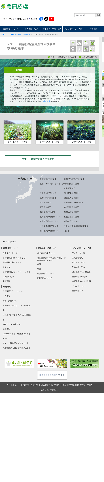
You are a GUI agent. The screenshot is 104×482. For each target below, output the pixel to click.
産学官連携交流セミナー (47, 253)
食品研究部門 (45, 202)
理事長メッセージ (10, 253)
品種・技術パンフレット (13, 301)
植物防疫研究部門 (71, 217)
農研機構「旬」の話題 (81, 272)
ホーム (3, 34)
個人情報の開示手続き (50, 390)
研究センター (25, 178)
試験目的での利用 (44, 278)
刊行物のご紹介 (78, 262)
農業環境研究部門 (71, 207)
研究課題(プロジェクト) (12, 291)
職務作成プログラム (45, 273)
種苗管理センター (71, 221)
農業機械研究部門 (71, 184)
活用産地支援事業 (89, 57)
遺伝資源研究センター (49, 193)
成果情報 (6, 329)
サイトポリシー (13, 385)
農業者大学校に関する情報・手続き (78, 385)
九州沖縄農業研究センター (75, 179)
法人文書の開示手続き (50, 385)
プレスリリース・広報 (73, 29)
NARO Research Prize (12, 324)
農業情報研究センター (49, 179)
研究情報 (7, 287)
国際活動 (6, 281)
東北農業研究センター (49, 221)
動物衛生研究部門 (47, 212)
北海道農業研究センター (50, 217)
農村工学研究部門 (71, 212)
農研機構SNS (77, 291)
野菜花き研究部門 (71, 198)
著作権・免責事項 (30, 385)
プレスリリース (78, 253)
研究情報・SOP (31, 29)
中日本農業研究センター (50, 226)
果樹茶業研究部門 (71, 193)
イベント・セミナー (80, 286)
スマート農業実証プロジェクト (19, 34)
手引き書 (46, 101)
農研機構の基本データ (12, 262)
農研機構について (10, 29)
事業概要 (19, 70)
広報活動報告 (77, 258)
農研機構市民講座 (79, 277)
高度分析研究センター (49, 198)
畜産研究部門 (45, 207)
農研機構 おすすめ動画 (81, 281)
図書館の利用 (8, 277)
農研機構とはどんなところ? (14, 258)
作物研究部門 (69, 188)
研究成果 (6, 296)
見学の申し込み (78, 267)
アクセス (6, 267)
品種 (39, 264)
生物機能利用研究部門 (73, 202)
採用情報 (93, 29)
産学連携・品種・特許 (52, 29)
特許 (39, 269)
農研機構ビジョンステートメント (17, 272)
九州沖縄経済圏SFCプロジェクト (17, 348)
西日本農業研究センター (50, 231)
